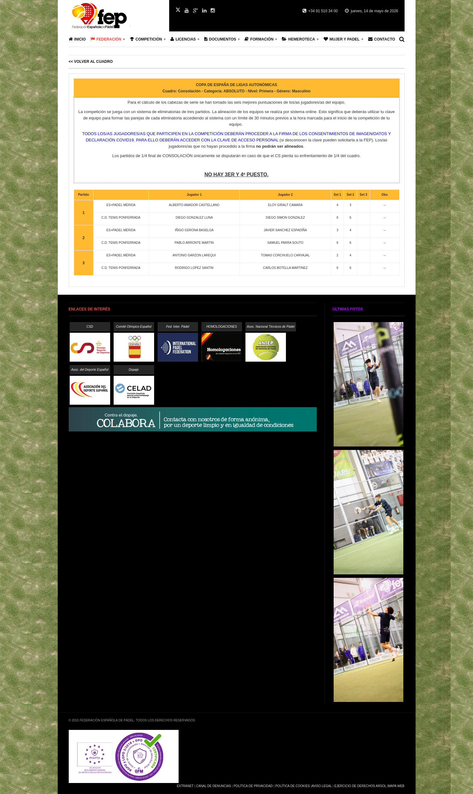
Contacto (381, 39)
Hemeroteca (298, 39)
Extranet (185, 786)
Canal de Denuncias (213, 786)
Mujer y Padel (342, 39)
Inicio (77, 39)
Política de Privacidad (253, 786)
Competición (146, 39)
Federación (105, 39)
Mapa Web (396, 786)
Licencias (183, 39)
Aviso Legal (322, 786)
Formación (259, 39)
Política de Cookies (292, 786)
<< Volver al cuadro (91, 61)
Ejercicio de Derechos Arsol (360, 786)
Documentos (220, 39)
